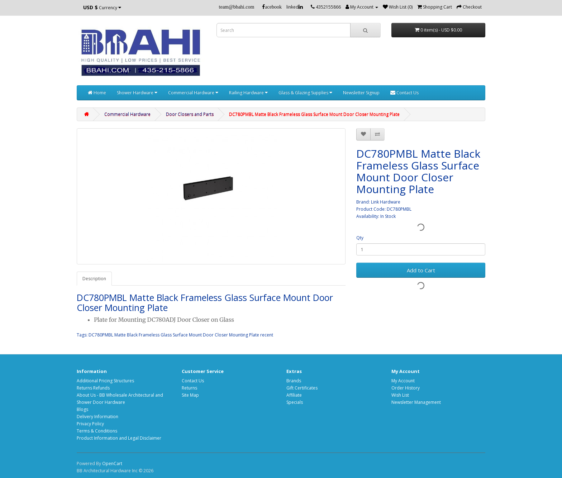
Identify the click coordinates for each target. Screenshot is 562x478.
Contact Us (404, 93)
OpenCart (112, 463)
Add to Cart (421, 270)
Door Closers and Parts (190, 114)
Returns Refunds (93, 388)
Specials (294, 402)
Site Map (190, 395)
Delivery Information (97, 417)
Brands (293, 381)
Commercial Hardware (193, 93)
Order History (405, 388)
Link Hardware (385, 202)
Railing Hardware (248, 93)
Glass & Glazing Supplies (305, 93)
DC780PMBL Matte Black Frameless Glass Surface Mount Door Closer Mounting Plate (314, 114)
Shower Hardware (137, 93)
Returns (189, 388)
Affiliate (294, 395)
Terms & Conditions (97, 431)
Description (94, 279)
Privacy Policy (90, 424)
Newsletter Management (416, 402)
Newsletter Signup (361, 93)
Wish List (400, 395)
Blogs (82, 409)
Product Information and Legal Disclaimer (119, 438)
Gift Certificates (302, 388)
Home (97, 93)
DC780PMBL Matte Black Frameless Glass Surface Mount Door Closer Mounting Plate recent (181, 335)
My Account (403, 381)
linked (294, 7)
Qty (359, 238)
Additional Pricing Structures (105, 381)
